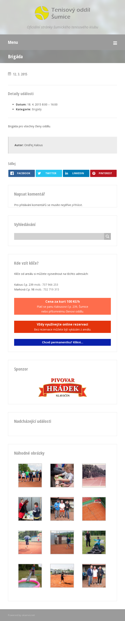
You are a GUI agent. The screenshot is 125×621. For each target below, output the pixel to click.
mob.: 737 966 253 (46, 284)
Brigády (37, 109)
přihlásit (77, 205)
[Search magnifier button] (107, 236)
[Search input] (60, 236)
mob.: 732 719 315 (47, 289)
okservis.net (28, 615)
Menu (13, 42)
